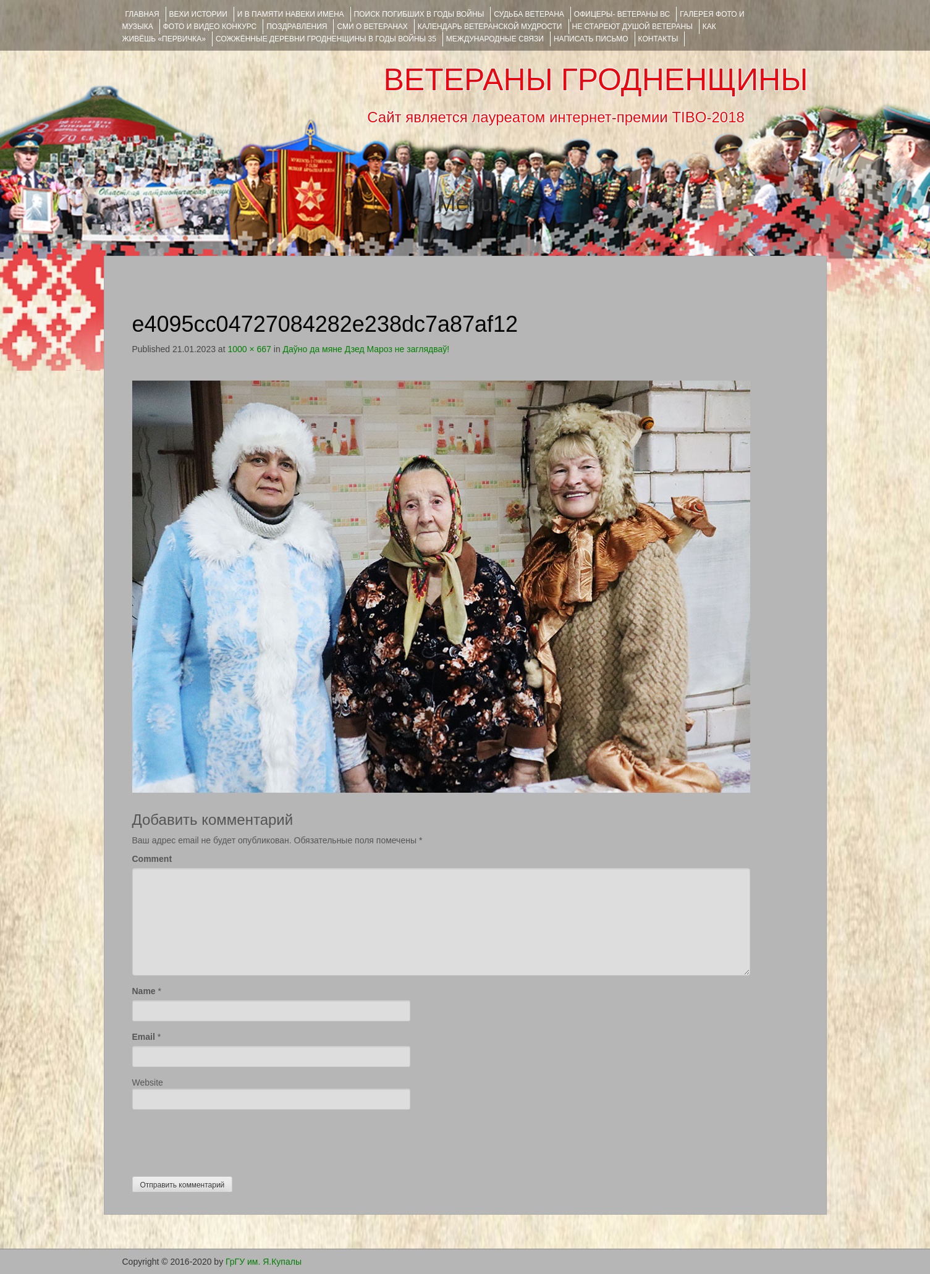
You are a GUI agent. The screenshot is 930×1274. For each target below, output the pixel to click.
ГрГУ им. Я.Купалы (264, 1262)
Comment (152, 859)
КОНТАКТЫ (658, 39)
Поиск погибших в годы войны (419, 14)
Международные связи (495, 39)
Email (143, 1037)
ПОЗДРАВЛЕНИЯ (296, 26)
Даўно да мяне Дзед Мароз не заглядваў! (366, 349)
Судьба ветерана (529, 14)
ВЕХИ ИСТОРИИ (198, 14)
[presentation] (226, 1140)
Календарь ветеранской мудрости (490, 26)
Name (144, 991)
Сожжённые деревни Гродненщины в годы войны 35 (326, 39)
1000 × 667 (249, 349)
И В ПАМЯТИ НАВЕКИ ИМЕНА (290, 14)
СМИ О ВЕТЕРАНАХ (372, 26)
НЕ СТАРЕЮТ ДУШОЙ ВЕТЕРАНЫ (632, 26)
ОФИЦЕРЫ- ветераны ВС (622, 14)
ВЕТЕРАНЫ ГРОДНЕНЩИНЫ (595, 80)
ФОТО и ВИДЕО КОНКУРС (209, 26)
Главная (142, 14)
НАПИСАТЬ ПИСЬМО (591, 39)
